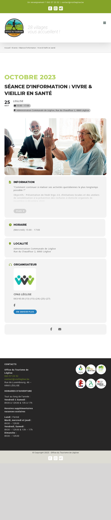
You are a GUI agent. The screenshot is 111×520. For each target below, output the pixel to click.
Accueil (7, 48)
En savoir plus (25, 311)
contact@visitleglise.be (73, 2)
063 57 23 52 (11, 376)
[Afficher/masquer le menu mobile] (105, 22)
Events (14, 48)
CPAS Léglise (22, 294)
